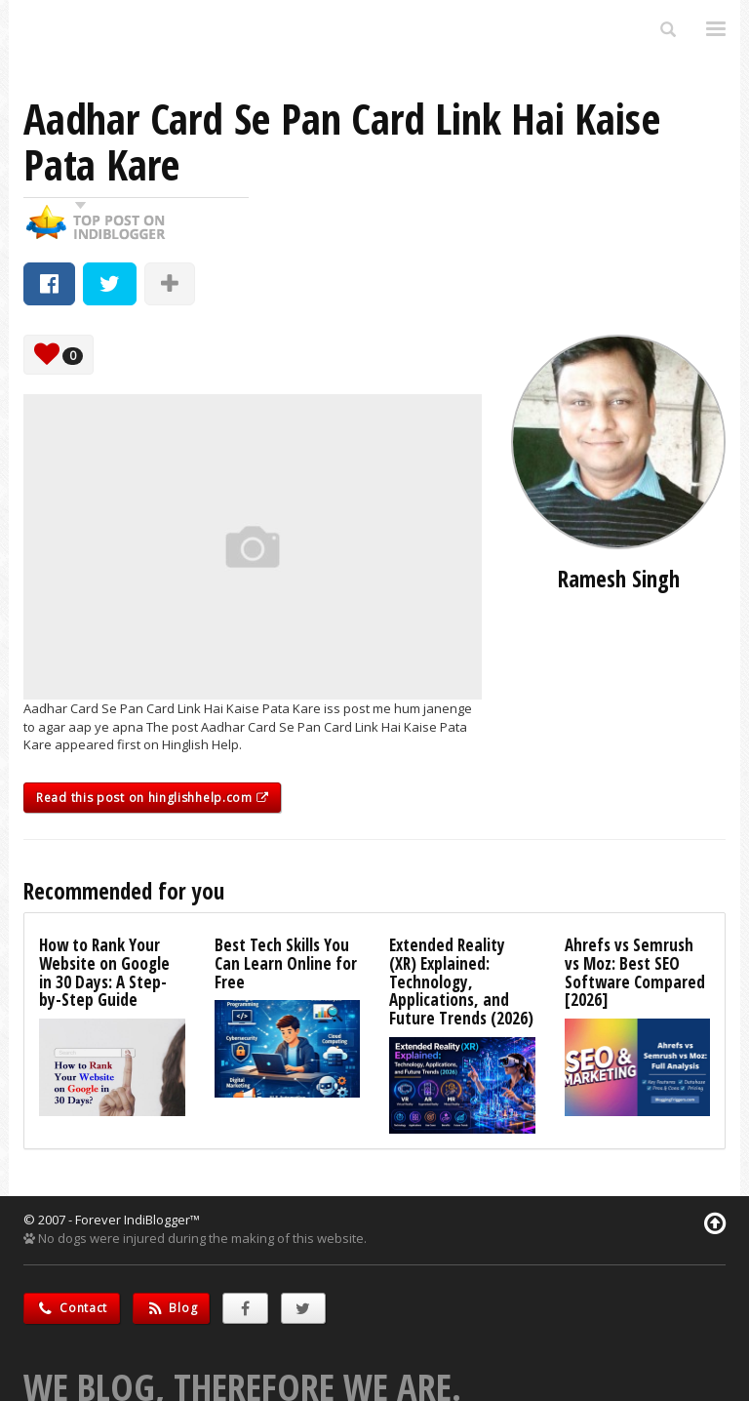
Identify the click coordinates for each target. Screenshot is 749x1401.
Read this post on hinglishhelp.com (152, 797)
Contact (71, 1308)
